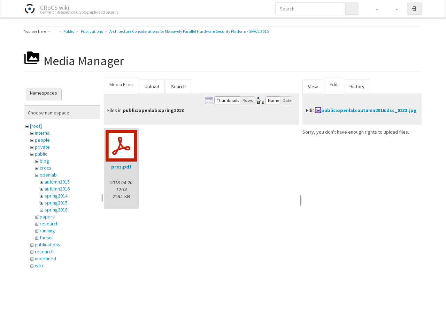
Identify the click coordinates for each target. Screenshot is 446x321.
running (47, 230)
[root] (36, 126)
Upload (152, 86)
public (41, 154)
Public (68, 31)
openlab (48, 175)
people (42, 140)
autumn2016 (57, 189)
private (42, 147)
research (49, 224)
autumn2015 (57, 182)
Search (178, 86)
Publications (92, 31)
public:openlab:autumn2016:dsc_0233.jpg (369, 110)
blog (44, 161)
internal (43, 133)
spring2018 (56, 210)
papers (47, 217)
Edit (334, 84)
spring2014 (56, 196)
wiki (39, 265)
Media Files (121, 84)
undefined (45, 258)
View (313, 86)
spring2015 (56, 203)
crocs (46, 168)
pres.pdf (121, 167)
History (356, 86)
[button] (374, 8)
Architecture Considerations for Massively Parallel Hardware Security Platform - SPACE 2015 (189, 31)
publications (47, 244)
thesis (46, 237)
